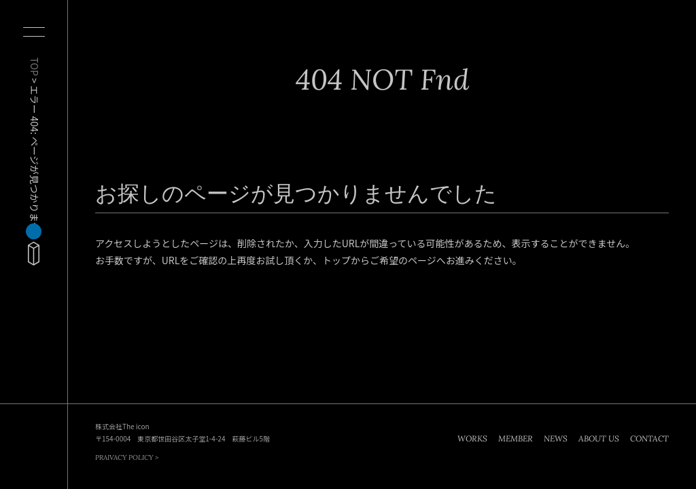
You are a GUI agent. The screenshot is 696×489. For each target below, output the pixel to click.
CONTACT (649, 438)
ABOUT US (598, 438)
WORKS (472, 438)
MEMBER (515, 438)
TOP (34, 67)
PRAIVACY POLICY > (126, 457)
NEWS (556, 438)
